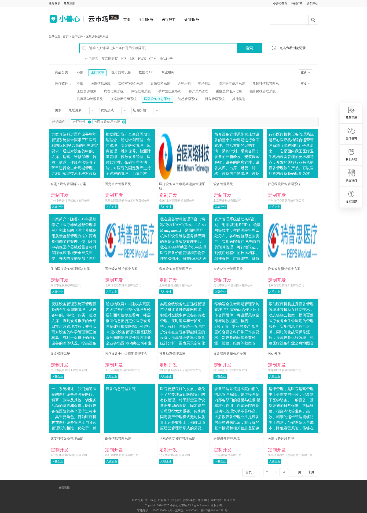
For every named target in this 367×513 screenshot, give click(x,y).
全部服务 (146, 20)
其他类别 (238, 99)
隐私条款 (190, 500)
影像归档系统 (160, 83)
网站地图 (216, 500)
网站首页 (137, 500)
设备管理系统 (223, 184)
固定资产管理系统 (118, 184)
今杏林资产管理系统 (228, 269)
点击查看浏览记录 (292, 48)
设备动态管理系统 (172, 353)
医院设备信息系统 (97, 36)
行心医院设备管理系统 (284, 184)
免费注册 (69, 3)
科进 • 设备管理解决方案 (68, 184)
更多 (304, 72)
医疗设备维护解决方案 (121, 269)
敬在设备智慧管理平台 (175, 269)
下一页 (296, 472)
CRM (152, 59)
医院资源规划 (86, 91)
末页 (311, 472)
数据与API (146, 72)
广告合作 (163, 500)
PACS (142, 59)
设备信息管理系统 (118, 438)
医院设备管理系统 (226, 438)
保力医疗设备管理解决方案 (70, 269)
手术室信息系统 (169, 91)
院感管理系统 (188, 99)
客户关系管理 (198, 91)
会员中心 (312, 3)
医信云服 (274, 353)
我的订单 (297, 3)
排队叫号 (166, 59)
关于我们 (150, 500)
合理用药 (184, 83)
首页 (127, 20)
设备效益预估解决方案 (284, 269)
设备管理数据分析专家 (229, 353)
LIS (132, 59)
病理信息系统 (114, 91)
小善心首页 (280, 3)
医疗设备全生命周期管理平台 (126, 353)
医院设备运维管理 (281, 438)
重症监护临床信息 (229, 91)
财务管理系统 (215, 99)
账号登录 (54, 3)
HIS (124, 59)
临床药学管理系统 (90, 99)
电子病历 (204, 83)
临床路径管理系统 (263, 91)
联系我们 (177, 500)
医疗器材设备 (121, 72)
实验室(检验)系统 (130, 83)
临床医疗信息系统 (232, 83)
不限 (80, 72)
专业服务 (167, 72)
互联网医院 (110, 59)
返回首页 (229, 500)
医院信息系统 (100, 83)
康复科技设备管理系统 (67, 438)
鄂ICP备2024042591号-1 (215, 510)
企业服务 (191, 20)
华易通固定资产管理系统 (177, 438)
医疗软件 (168, 20)
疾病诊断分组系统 (123, 99)
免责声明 (203, 500)
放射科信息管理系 (266, 83)
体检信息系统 (141, 91)
